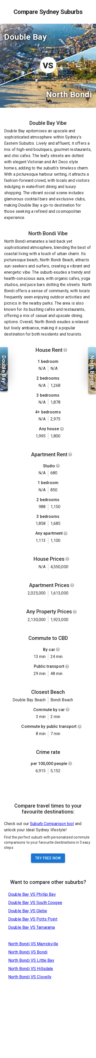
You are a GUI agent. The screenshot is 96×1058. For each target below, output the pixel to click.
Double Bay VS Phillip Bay (32, 894)
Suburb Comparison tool (52, 823)
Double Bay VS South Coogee (35, 902)
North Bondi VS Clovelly (29, 976)
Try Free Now (48, 858)
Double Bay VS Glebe (27, 910)
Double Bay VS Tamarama (31, 927)
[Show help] (65, 350)
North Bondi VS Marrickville (33, 943)
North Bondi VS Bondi (27, 952)
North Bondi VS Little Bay (31, 960)
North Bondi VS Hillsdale (30, 968)
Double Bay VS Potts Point (32, 919)
